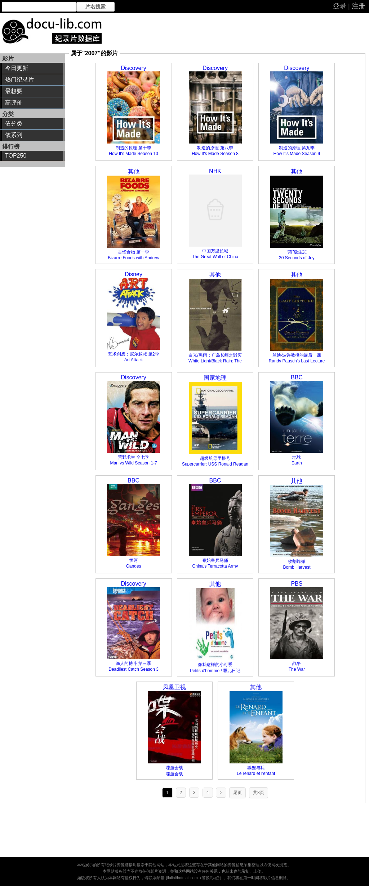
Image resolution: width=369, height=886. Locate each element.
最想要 (13, 91)
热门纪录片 (19, 79)
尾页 (237, 792)
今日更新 (16, 68)
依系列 (13, 135)
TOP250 (15, 156)
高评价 (13, 103)
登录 (339, 6)
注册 (358, 6)
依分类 (13, 123)
